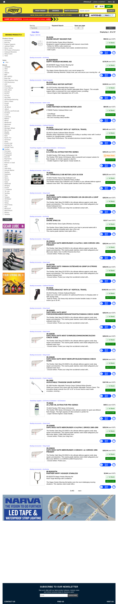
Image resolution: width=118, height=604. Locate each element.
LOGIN (95, 2)
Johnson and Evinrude (11, 111)
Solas (6, 182)
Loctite (6, 115)
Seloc (6, 176)
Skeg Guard (8, 54)
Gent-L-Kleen (8, 101)
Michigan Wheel (9, 128)
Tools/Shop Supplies (36, 148)
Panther (7, 149)
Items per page (80, 25)
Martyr (6, 120)
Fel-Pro (6, 93)
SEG (6, 166)
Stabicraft (7, 183)
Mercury (7, 126)
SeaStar (7, 172)
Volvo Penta (8, 205)
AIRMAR (7, 67)
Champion (7, 86)
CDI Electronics (9, 82)
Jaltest (6, 109)
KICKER (7, 113)
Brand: (5, 65)
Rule (5, 164)
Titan (6, 195)
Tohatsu (7, 197)
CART (108, 6)
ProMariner (8, 153)
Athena (6, 72)
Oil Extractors (62, 148)
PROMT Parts (9, 147)
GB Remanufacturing (11, 99)
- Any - (7, 62)
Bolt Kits (7, 42)
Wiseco (6, 212)
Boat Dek (7, 78)
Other (6, 141)
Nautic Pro (7, 138)
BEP (5, 74)
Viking (6, 203)
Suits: (5, 60)
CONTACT (102, 2)
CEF (5, 84)
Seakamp (7, 174)
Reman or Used (9, 162)
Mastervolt (7, 122)
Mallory (6, 118)
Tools (6, 56)
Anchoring (7, 40)
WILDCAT (7, 208)
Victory (6, 201)
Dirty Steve (8, 90)
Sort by (32, 25)
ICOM (6, 105)
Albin (6, 69)
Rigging (32, 35)
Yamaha (7, 214)
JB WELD (7, 107)
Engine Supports (9, 44)
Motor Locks (8, 48)
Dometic (7, 92)
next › (80, 491)
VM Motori (7, 199)
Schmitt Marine (9, 170)
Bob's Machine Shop (11, 80)
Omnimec (7, 139)
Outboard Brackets (10, 52)
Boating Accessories (35, 57)
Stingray (7, 185)
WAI (5, 206)
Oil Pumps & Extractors (12, 50)
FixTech (6, 95)
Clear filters (35, 32)
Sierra (6, 178)
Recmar (7, 161)
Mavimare (7, 124)
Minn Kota (7, 130)
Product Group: (8, 38)
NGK (6, 136)
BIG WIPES (8, 76)
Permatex (7, 151)
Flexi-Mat (7, 97)
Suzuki (6, 187)
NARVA (6, 134)
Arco (5, 71)
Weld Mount (8, 210)
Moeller (6, 132)
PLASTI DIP (8, 143)
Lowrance (7, 116)
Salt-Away (7, 168)
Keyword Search (57, 25)
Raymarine (8, 159)
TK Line (6, 191)
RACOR (7, 157)
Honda (6, 103)
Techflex (7, 193)
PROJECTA (8, 145)
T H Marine (8, 189)
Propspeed (8, 155)
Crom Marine (8, 88)
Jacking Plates (9, 46)
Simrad (6, 180)
